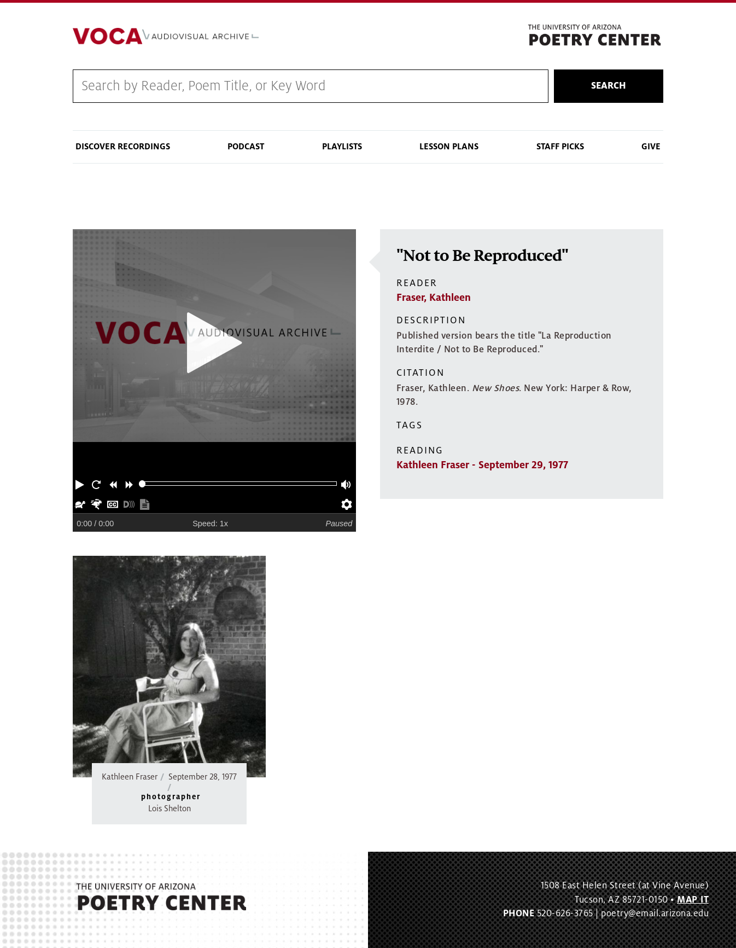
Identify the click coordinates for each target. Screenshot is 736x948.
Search (608, 86)
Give (651, 146)
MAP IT (693, 900)
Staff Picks (560, 146)
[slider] (142, 483)
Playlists (342, 146)
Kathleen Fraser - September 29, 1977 (482, 465)
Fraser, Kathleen (433, 297)
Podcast (245, 146)
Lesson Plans (448, 146)
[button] (80, 483)
